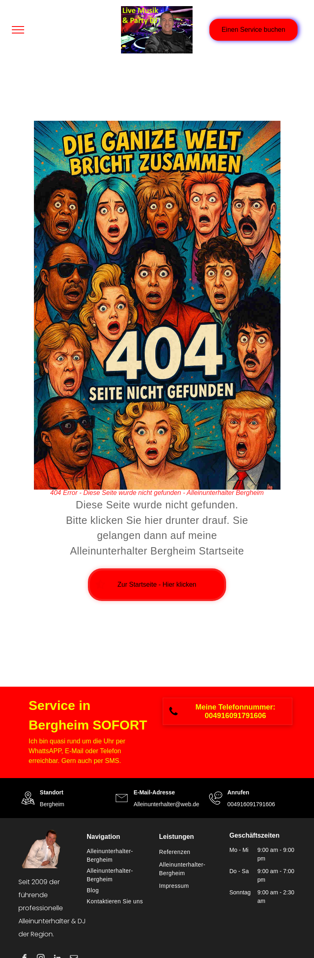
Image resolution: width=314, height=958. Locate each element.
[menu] (18, 29)
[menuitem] (119, 855)
